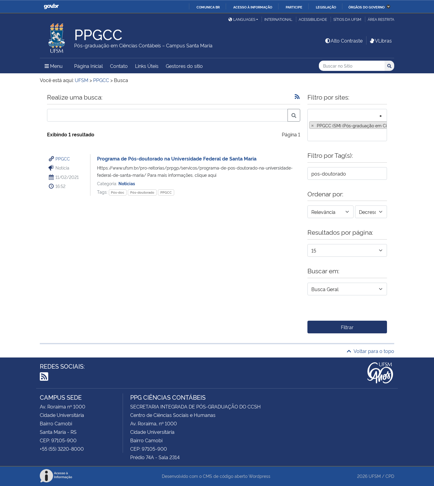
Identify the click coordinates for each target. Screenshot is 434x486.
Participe (294, 7)
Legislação (326, 7)
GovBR (51, 6)
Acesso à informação (252, 7)
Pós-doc (117, 192)
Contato (119, 65)
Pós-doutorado (142, 192)
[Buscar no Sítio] (352, 66)
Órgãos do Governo (366, 7)
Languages (241, 19)
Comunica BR (208, 7)
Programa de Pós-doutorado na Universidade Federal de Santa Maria (176, 158)
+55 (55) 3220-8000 (62, 448)
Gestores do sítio (184, 65)
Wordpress (259, 476)
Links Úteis (147, 65)
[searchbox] (311, 134)
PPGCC (62, 158)
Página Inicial (88, 65)
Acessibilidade (313, 19)
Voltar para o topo (370, 351)
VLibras (380, 40)
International (278, 19)
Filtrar (347, 327)
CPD (389, 476)
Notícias (126, 183)
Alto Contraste (344, 40)
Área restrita (381, 19)
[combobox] (347, 125)
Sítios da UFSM (347, 19)
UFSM (375, 476)
